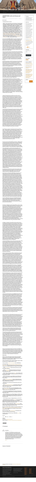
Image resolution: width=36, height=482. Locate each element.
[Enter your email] (29, 53)
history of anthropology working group (29, 40)
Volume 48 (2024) (26, 473)
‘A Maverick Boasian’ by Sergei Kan (29, 67)
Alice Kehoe (7, 434)
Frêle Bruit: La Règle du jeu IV (9, 382)
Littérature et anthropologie (7, 39)
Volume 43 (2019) (30, 473)
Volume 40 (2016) (30, 477)
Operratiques (7, 373)
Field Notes (4, 427)
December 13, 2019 (5, 18)
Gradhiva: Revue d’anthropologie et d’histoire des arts (12, 35)
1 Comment (20, 18)
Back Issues (4, 12)
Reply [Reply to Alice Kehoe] (6, 444)
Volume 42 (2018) (30, 474)
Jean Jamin (9, 18)
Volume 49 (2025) (26, 472)
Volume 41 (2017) (30, 475)
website (11, 422)
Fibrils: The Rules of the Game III (9, 388)
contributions (8, 422)
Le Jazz (18, 416)
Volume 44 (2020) (26, 478)
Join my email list (28, 55)
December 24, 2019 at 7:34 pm (8, 435)
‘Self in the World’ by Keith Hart (29, 63)
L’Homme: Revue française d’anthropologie (9, 36)
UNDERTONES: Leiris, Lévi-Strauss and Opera (11, 16)
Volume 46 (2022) (26, 476)
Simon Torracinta (15, 18)
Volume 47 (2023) (26, 475)
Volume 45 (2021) (26, 477)
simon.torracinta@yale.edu (6, 424)
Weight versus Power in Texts (29, 65)
